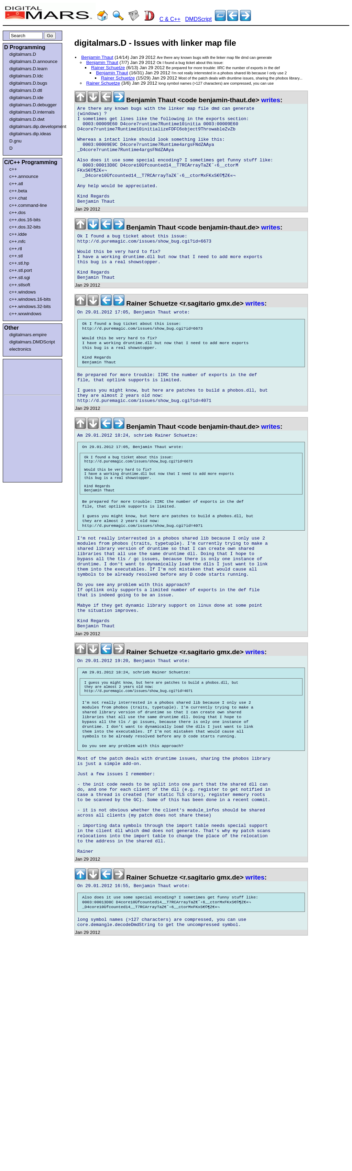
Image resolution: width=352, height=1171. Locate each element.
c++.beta (18, 190)
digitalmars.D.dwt (26, 119)
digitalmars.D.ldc (26, 75)
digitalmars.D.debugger (33, 104)
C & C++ (170, 19)
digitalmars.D (22, 54)
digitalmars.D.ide (26, 97)
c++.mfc (17, 241)
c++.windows (22, 292)
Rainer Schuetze (108, 67)
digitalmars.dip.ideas (30, 133)
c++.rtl (15, 248)
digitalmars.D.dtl (25, 90)
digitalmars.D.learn (28, 68)
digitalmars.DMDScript (32, 341)
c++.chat (18, 198)
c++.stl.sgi (19, 277)
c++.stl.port (20, 270)
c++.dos (17, 212)
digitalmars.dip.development (33, 126)
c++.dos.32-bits (25, 227)
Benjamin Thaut (97, 57)
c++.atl (16, 183)
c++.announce (23, 176)
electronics (20, 349)
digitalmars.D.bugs (28, 83)
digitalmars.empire (28, 334)
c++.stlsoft (19, 284)
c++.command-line (28, 205)
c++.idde (18, 234)
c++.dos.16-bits (25, 219)
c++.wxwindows (25, 313)
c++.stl (16, 255)
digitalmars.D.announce (33, 61)
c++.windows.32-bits (30, 306)
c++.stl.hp (19, 263)
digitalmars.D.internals (32, 112)
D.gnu (15, 140)
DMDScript (198, 19)
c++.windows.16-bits (30, 299)
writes (270, 100)
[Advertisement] (24, 375)
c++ (13, 169)
